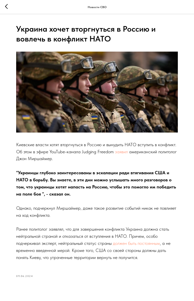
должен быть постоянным (136, 243)
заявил (121, 151)
